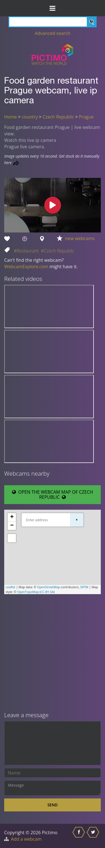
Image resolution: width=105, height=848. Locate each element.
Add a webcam (26, 839)
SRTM (84, 587)
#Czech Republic (57, 251)
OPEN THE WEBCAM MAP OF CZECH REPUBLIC (52, 494)
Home (10, 117)
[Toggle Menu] (52, 8)
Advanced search (52, 33)
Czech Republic (58, 117)
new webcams (80, 238)
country (30, 117)
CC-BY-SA (46, 592)
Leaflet (10, 587)
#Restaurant (26, 251)
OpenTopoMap (28, 592)
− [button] (12, 526)
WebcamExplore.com (26, 266)
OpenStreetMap (48, 587)
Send (52, 804)
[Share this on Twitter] (94, 835)
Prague (86, 117)
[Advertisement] (52, 653)
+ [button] (12, 517)
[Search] (52, 21)
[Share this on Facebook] (79, 835)
